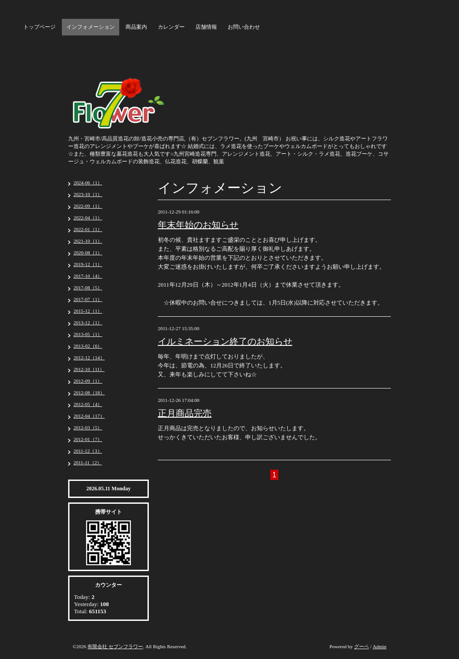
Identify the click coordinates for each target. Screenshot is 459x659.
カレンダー (171, 27)
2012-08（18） (89, 392)
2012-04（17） (89, 416)
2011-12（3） (88, 451)
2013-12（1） (88, 322)
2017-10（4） (88, 276)
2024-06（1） (88, 182)
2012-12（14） (89, 357)
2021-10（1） (88, 241)
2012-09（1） (88, 381)
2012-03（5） (88, 427)
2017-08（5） (88, 287)
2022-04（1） (88, 217)
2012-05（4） (88, 404)
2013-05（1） (88, 334)
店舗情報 (206, 27)
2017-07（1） (88, 299)
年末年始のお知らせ (198, 225)
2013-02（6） (88, 346)
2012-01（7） (88, 439)
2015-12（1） (88, 311)
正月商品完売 (185, 413)
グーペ (361, 646)
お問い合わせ (244, 27)
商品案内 (136, 27)
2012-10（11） (89, 369)
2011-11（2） (88, 462)
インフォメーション (90, 27)
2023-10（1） (88, 194)
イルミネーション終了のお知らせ (225, 341)
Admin (379, 646)
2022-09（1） (88, 206)
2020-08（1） (88, 252)
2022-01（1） (88, 229)
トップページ (39, 27)
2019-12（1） (88, 264)
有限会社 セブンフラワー (115, 646)
